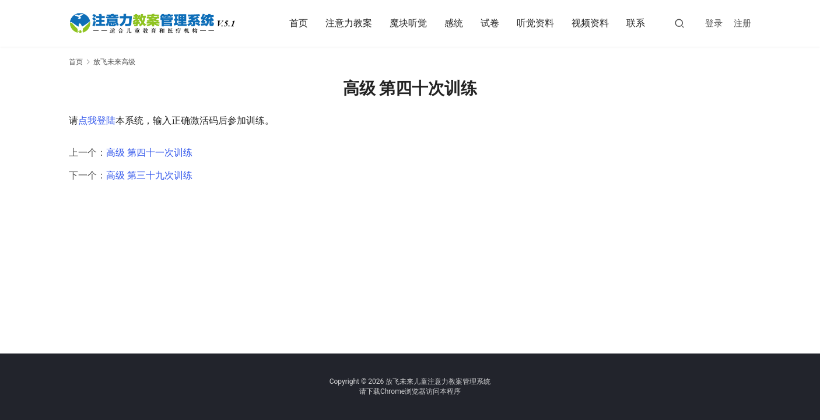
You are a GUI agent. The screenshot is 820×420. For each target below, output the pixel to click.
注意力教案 (348, 23)
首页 (298, 23)
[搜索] (679, 23)
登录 (714, 23)
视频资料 (590, 23)
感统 (453, 23)
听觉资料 (535, 23)
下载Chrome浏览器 (396, 391)
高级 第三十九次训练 (149, 175)
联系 (635, 23)
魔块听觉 (408, 23)
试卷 (490, 23)
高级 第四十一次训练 (149, 152)
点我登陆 (96, 120)
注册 (742, 23)
